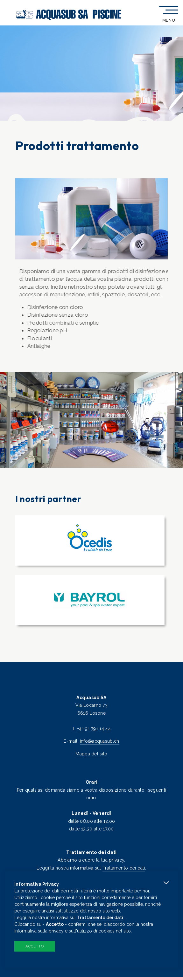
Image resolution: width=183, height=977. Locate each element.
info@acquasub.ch (99, 741)
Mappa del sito (91, 753)
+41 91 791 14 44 (94, 728)
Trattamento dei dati (123, 867)
